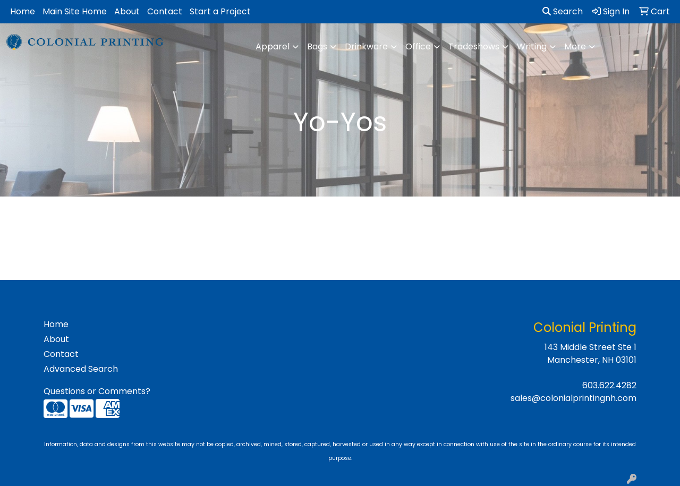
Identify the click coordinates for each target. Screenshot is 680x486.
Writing (532, 46)
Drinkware (366, 46)
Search (562, 11)
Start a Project (220, 11)
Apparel (273, 46)
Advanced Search (81, 369)
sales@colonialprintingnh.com (573, 398)
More (575, 46)
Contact (164, 11)
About (127, 11)
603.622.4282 (609, 385)
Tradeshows (473, 46)
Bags (317, 46)
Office (418, 46)
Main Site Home (74, 11)
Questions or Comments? (97, 391)
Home (22, 11)
